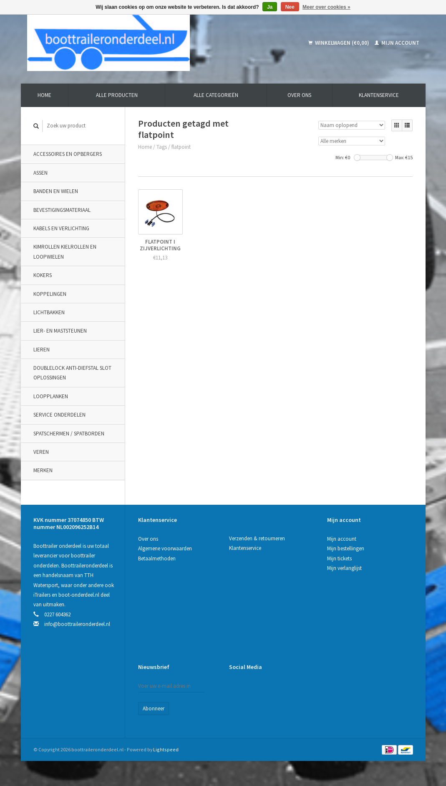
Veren (41, 451)
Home (44, 95)
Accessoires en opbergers (67, 154)
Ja (269, 7)
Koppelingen (49, 294)
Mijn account (397, 42)
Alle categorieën (216, 95)
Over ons (299, 95)
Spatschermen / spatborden (68, 433)
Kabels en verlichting (61, 228)
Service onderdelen (59, 414)
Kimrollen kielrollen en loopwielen (64, 251)
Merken (43, 470)
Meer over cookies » (326, 7)
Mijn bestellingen (345, 548)
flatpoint (181, 146)
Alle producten (117, 95)
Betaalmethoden (157, 558)
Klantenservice (379, 95)
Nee (290, 7)
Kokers (42, 275)
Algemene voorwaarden (165, 548)
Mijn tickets (339, 558)
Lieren (41, 349)
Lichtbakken (49, 312)
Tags (161, 146)
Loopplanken (50, 396)
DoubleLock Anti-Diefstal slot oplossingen (72, 372)
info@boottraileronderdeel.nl (77, 624)
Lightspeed (166, 749)
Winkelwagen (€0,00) (339, 42)
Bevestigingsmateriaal (62, 210)
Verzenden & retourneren (257, 538)
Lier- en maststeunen (60, 330)
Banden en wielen (55, 191)
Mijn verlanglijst (344, 568)
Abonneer (153, 708)
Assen (40, 172)
